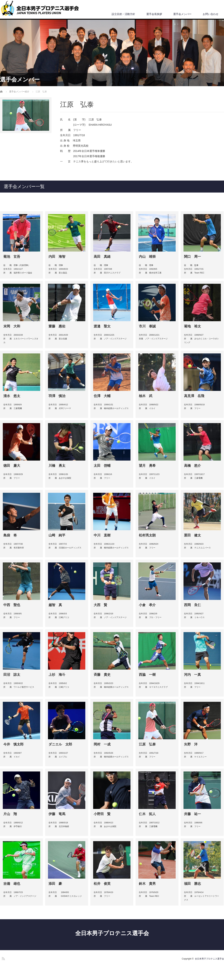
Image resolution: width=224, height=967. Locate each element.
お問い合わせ (210, 14)
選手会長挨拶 (154, 14)
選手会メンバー (182, 14)
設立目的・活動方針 (123, 14)
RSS (3, 958)
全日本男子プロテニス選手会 (112, 933)
